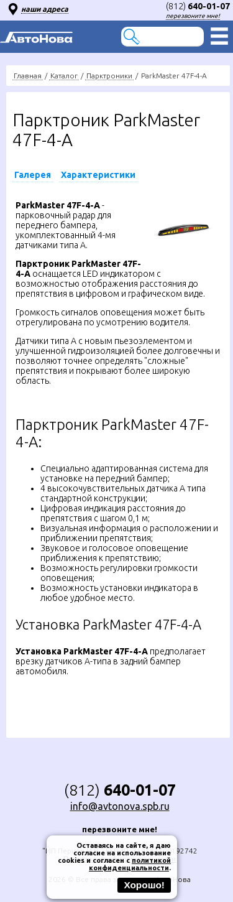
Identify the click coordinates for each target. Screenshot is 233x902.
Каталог (64, 76)
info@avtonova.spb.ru (120, 806)
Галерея (32, 175)
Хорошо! (144, 885)
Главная (28, 76)
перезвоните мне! (193, 15)
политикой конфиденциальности (130, 864)
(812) (198, 6)
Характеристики (98, 175)
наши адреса (44, 9)
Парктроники (109, 76)
